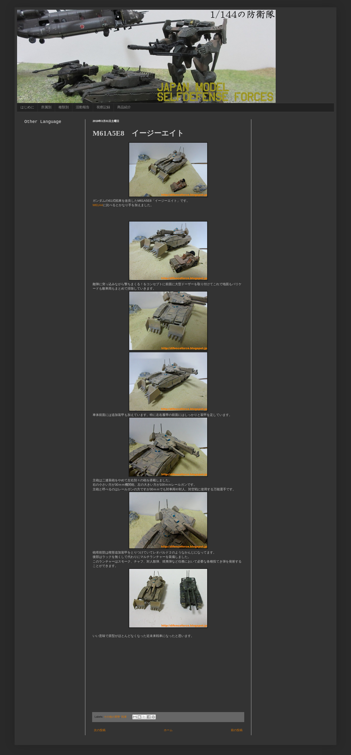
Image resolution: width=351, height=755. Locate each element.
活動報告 (82, 107)
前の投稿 (237, 730)
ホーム (168, 730)
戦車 (124, 716)
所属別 (46, 107)
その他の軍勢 (112, 716)
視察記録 (103, 107)
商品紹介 (124, 107)
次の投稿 (100, 730)
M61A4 (98, 205)
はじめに (27, 107)
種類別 (63, 107)
